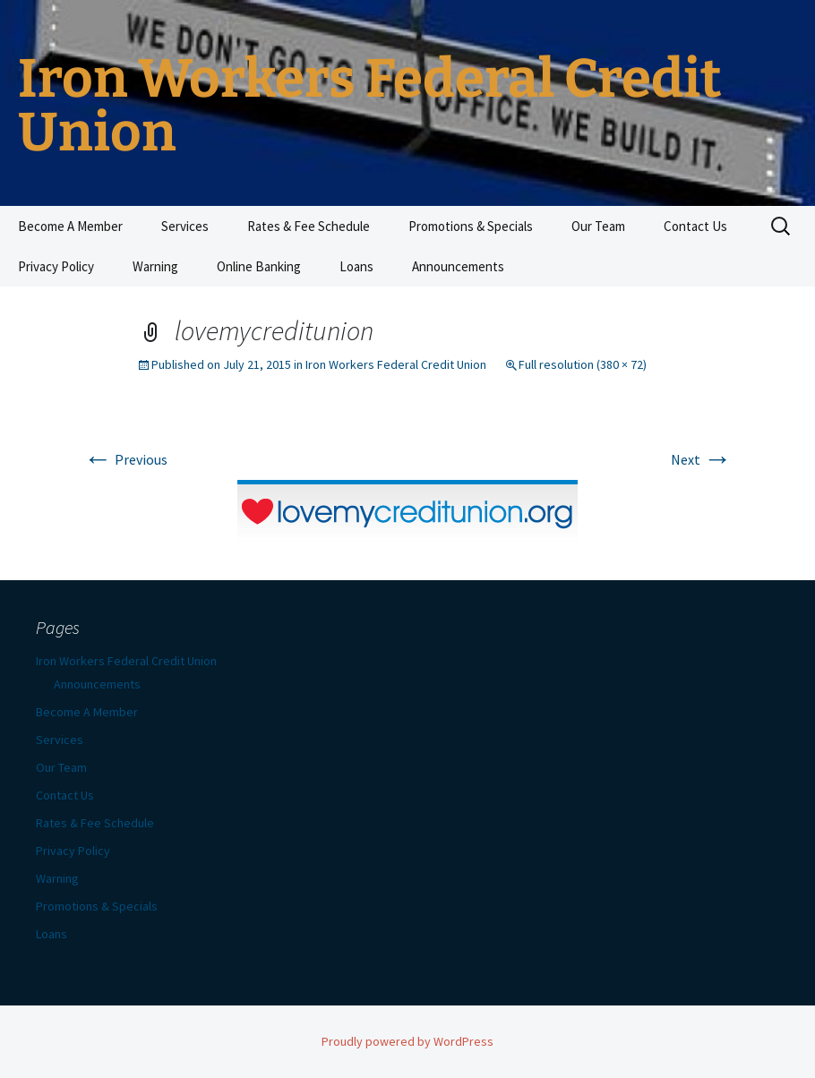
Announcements (458, 266)
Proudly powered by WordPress (407, 1041)
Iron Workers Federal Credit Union (395, 364)
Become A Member (70, 226)
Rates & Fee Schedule (308, 226)
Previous (125, 459)
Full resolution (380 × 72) (583, 364)
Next (701, 459)
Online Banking (259, 266)
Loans (356, 266)
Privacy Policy (56, 266)
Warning (155, 266)
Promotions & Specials (470, 226)
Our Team (598, 226)
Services (185, 226)
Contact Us (695, 226)
